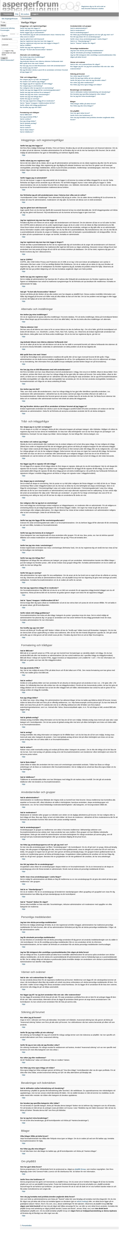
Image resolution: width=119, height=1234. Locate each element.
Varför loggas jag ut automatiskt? (32, 32)
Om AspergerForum (10, 19)
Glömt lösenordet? (7, 60)
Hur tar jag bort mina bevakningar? (83, 96)
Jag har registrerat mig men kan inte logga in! (36, 41)
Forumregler (5, 30)
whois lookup (82, 1201)
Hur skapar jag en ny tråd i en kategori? (34, 79)
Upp (23, 155)
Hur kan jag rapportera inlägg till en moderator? (37, 101)
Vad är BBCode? (26, 115)
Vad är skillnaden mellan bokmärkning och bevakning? (90, 92)
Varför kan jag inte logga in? (30, 28)
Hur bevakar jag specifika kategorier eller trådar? (88, 94)
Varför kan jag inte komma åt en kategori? (35, 92)
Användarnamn (7, 39)
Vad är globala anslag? (28, 123)
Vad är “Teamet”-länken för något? (83, 43)
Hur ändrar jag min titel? (29, 68)
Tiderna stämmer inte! (28, 59)
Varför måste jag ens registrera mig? (33, 30)
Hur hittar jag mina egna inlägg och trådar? (86, 85)
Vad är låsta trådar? (27, 130)
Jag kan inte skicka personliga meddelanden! (86, 50)
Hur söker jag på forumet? (79, 76)
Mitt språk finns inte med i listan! (32, 63)
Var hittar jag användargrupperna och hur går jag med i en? (92, 35)
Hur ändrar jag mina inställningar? (32, 57)
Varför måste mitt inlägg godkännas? (33, 105)
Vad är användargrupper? (79, 32)
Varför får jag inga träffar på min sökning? (85, 78)
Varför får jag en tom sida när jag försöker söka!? (88, 80)
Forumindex (26, 18)
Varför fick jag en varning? (29, 99)
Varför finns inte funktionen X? (81, 115)
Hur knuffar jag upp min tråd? (31, 107)
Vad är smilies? (25, 119)
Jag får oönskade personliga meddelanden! (86, 53)
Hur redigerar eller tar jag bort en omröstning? (37, 88)
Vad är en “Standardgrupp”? (80, 41)
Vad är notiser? (25, 127)
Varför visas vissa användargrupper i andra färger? (89, 39)
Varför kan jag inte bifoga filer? (31, 96)
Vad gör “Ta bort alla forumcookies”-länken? (36, 50)
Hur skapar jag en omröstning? (31, 86)
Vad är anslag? (25, 125)
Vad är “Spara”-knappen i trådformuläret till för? (37, 103)
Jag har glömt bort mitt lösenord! (32, 39)
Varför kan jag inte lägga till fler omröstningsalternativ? (40, 90)
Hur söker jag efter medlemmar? (82, 82)
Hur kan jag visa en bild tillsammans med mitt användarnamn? (43, 66)
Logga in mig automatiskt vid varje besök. (9, 53)
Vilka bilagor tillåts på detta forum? (83, 104)
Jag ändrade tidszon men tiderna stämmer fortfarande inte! (41, 61)
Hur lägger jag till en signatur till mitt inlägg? (36, 84)
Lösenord (5, 45)
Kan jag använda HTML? (29, 117)
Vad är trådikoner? (27, 132)
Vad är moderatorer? (77, 30)
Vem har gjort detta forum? (80, 113)
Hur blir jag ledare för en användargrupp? (85, 37)
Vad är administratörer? (79, 28)
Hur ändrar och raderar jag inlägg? (32, 82)
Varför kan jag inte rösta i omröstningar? (35, 94)
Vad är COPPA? (25, 45)
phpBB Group (80, 1169)
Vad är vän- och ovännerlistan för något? (85, 64)
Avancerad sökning (7, 28)
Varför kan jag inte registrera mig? (32, 47)
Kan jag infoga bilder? (28, 121)
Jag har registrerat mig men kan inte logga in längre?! (39, 43)
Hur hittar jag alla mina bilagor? (81, 106)
